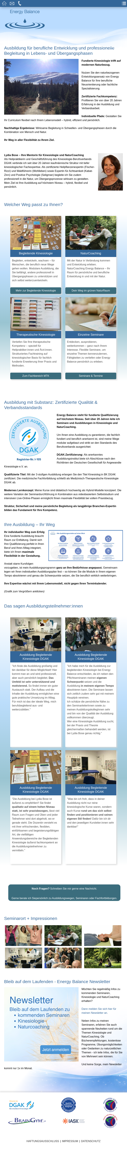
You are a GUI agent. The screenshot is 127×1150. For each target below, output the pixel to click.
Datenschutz (91, 1145)
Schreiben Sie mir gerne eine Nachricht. (64, 892)
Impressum (70, 1145)
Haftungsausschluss (42, 1145)
